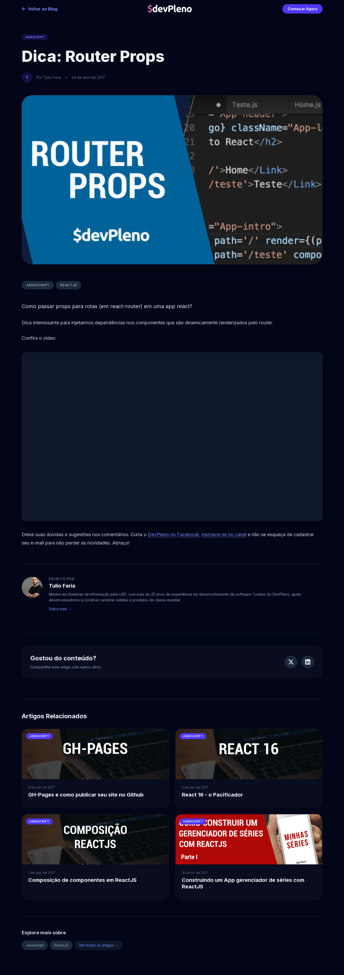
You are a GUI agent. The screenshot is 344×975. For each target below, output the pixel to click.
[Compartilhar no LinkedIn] (307, 662)
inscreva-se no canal (224, 534)
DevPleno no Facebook (173, 534)
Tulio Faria (62, 586)
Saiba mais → (60, 609)
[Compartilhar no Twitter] (291, 662)
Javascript (38, 285)
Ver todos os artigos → (99, 945)
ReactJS (68, 285)
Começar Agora (302, 9)
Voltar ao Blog (39, 8)
